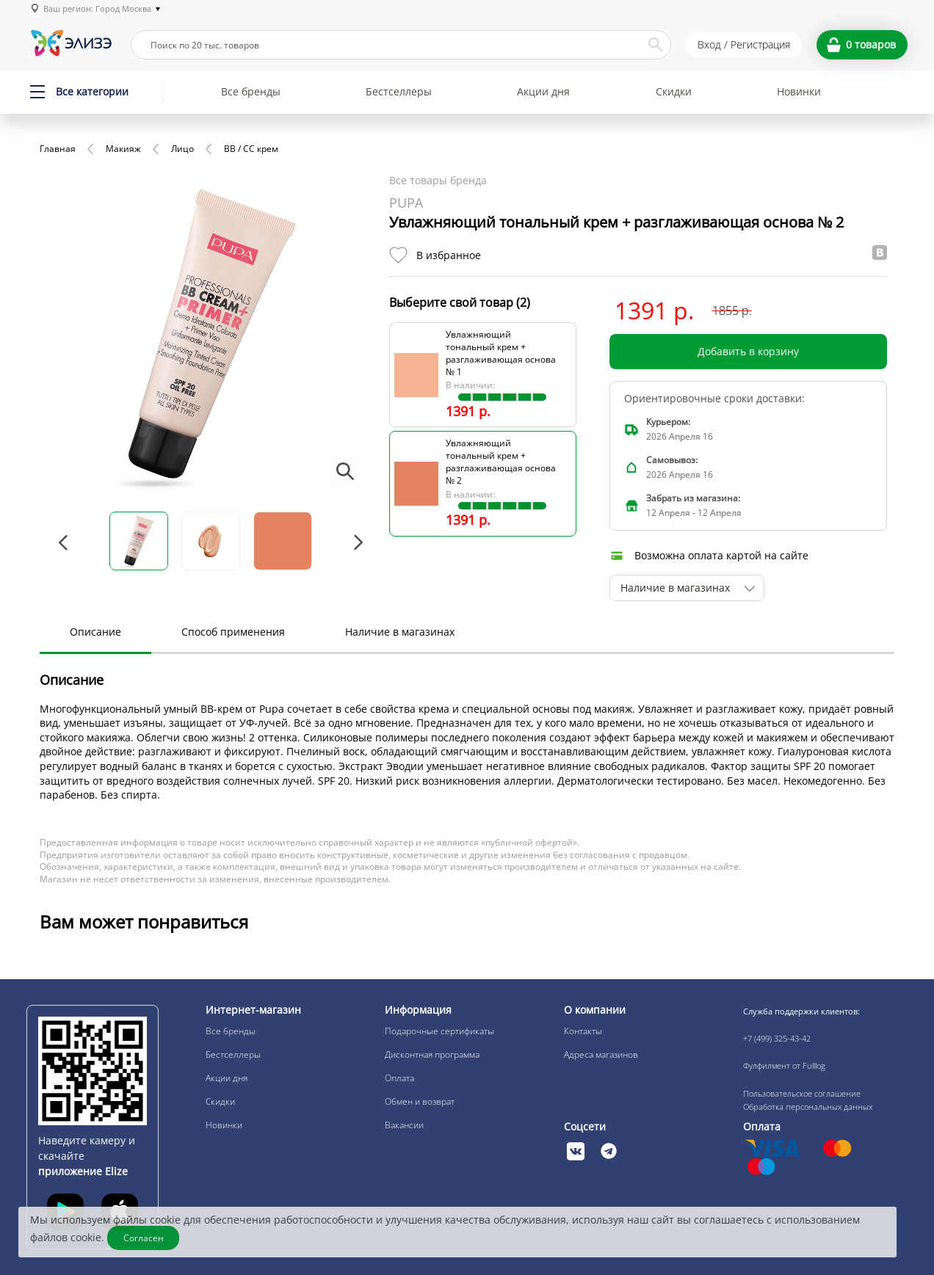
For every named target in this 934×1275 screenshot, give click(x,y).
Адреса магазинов (601, 1054)
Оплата (399, 1078)
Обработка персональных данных (807, 1106)
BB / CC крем (251, 148)
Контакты (583, 1031)
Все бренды (250, 91)
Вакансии (404, 1125)
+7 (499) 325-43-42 (777, 1038)
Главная (58, 148)
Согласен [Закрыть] (143, 1238)
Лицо (182, 148)
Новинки (799, 91)
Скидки (674, 91)
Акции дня (543, 91)
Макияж (123, 148)
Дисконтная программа (432, 1054)
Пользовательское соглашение (802, 1093)
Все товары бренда (438, 180)
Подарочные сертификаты (439, 1031)
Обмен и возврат (420, 1101)
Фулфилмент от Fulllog (784, 1065)
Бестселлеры (399, 91)
